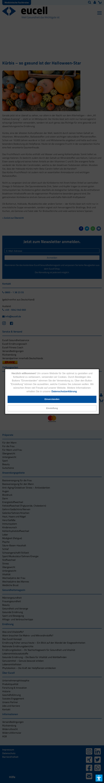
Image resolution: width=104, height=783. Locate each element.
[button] (52, 408)
